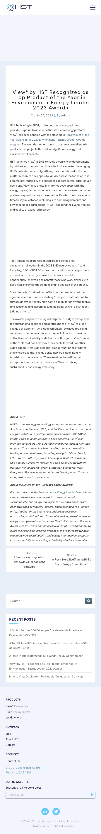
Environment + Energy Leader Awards (61, 492)
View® (17, 706)
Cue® (18, 712)
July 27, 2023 (42, 115)
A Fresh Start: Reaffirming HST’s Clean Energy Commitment (72, 559)
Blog (8, 733)
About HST (12, 739)
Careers (10, 745)
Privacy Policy (40, 826)
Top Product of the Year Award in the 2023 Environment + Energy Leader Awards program (49, 139)
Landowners (13, 717)
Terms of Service (62, 826)
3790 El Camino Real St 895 (50, 770)
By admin (62, 115)
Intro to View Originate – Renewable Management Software (46, 676)
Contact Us (13, 761)
